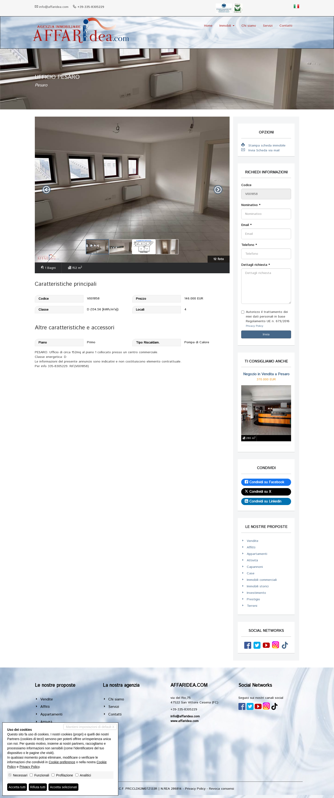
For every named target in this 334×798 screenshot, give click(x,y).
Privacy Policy (254, 326)
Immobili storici (258, 586)
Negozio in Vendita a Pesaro (266, 374)
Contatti (285, 25)
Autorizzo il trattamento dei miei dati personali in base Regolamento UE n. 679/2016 (265, 319)
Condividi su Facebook (264, 482)
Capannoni (255, 567)
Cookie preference (62, 762)
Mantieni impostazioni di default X (90, 727)
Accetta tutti (17, 787)
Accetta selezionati (63, 787)
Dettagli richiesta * (255, 265)
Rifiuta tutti (37, 787)
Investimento (256, 593)
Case (250, 573)
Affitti (251, 547)
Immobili (226, 25)
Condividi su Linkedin (263, 501)
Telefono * (249, 245)
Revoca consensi (221, 788)
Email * (246, 225)
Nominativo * (250, 205)
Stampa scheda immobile (263, 145)
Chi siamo (248, 25)
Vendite (252, 541)
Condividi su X (258, 491)
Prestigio (253, 599)
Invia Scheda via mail (260, 150)
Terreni (252, 606)
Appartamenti (257, 554)
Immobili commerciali (262, 580)
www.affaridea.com (184, 721)
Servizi (268, 25)
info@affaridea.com (53, 7)
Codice (246, 185)
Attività (252, 560)
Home (208, 25)
